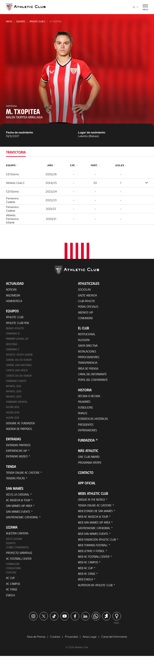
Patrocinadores (89, 360)
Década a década (90, 401)
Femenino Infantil (17, 406)
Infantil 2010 (14, 395)
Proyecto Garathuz (20, 562)
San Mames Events (19, 519)
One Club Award (89, 464)
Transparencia (88, 366)
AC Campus (13, 594)
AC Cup (10, 588)
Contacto (85, 480)
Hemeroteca (14, 301)
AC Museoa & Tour (19, 507)
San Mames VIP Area (20, 513)
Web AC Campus (88, 574)
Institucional (87, 336)
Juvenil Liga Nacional (19, 368)
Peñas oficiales (89, 307)
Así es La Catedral (18, 501)
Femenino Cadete (16, 384)
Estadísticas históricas (94, 425)
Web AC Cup (85, 580)
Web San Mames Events (94, 543)
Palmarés (85, 407)
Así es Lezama (14, 547)
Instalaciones (87, 354)
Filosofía (84, 342)
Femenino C (13, 351)
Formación (13, 574)
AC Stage (12, 600)
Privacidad (71, 649)
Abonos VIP (86, 314)
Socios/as (85, 289)
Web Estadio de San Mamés (96, 519)
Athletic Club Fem (18, 324)
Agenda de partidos (20, 434)
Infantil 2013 (14, 400)
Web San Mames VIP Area (95, 531)
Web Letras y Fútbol (92, 561)
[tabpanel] (77, 194)
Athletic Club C (37, 21)
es (136, 7)
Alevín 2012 (13, 411)
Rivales (83, 419)
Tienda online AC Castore (24, 479)
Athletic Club (15, 318)
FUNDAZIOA (86, 447)
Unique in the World (92, 507)
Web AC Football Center (95, 568)
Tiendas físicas (16, 485)
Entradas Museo (18, 462)
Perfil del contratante (94, 384)
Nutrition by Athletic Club (97, 598)
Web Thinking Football (94, 555)
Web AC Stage (87, 586)
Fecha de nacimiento (19, 132)
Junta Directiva (88, 348)
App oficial (86, 491)
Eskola (11, 607)
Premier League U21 (18, 340)
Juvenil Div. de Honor (19, 362)
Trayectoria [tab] (16, 152)
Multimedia (13, 295)
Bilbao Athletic (15, 330)
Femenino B (13, 335)
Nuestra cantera (18, 542)
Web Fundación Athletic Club (98, 549)
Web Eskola (86, 592)
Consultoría (14, 578)
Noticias (11, 289)
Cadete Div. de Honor (19, 378)
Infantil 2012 (14, 389)
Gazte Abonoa (88, 295)
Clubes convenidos (18, 556)
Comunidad (86, 320)
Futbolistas (86, 413)
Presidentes (86, 431)
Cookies (55, 649)
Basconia (12, 346)
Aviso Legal (89, 649)
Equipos (20, 21)
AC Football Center (19, 568)
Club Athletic (87, 301)
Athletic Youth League (20, 357)
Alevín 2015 (13, 422)
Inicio (9, 21)
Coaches (11, 583)
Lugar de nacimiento (91, 132)
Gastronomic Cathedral (23, 525)
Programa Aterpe (90, 470)
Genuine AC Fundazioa (21, 428)
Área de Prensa (89, 372)
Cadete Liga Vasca (17, 373)
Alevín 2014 (13, 416)
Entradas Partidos (19, 450)
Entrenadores (88, 437)
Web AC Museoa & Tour (94, 525)
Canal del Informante (93, 378)
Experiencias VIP (17, 456)
